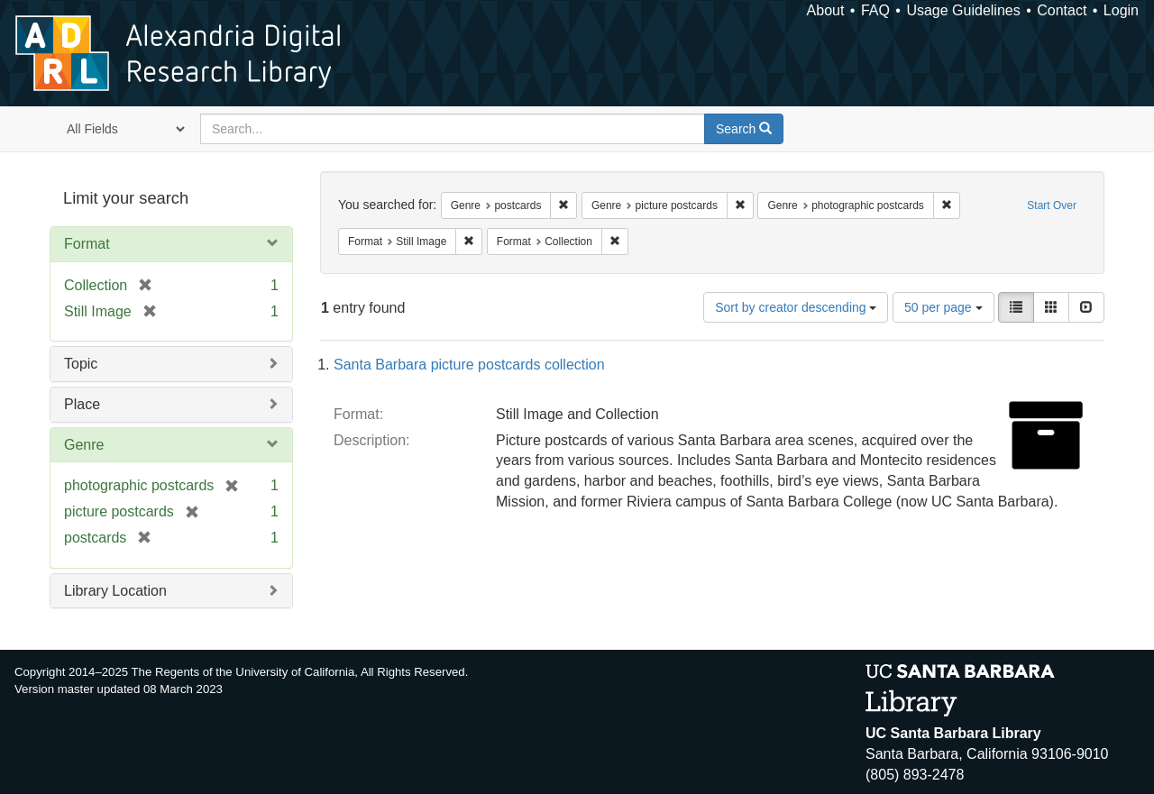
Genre (84, 444)
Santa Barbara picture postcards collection (469, 364)
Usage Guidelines (963, 10)
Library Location (115, 590)
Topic (80, 363)
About (826, 10)
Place (82, 404)
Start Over (1051, 205)
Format (87, 243)
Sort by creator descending (795, 307)
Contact (1061, 10)
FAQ (875, 10)
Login (1121, 10)
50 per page (943, 307)
